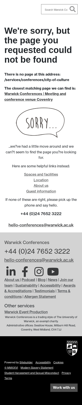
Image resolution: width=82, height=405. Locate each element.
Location (41, 180)
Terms (8, 378)
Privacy (66, 373)
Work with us (64, 387)
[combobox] (59, 9)
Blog (41, 280)
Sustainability (26, 285)
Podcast (28, 280)
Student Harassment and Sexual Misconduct (31, 373)
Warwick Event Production (26, 312)
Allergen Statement (40, 296)
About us (41, 185)
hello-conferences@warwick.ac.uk (41, 225)
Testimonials (44, 291)
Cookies (58, 362)
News (52, 280)
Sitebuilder (26, 362)
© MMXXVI (11, 367)
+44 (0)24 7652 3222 (37, 251)
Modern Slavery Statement (37, 367)
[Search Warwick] (59, 9)
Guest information (41, 191)
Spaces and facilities (41, 174)
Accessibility (50, 285)
